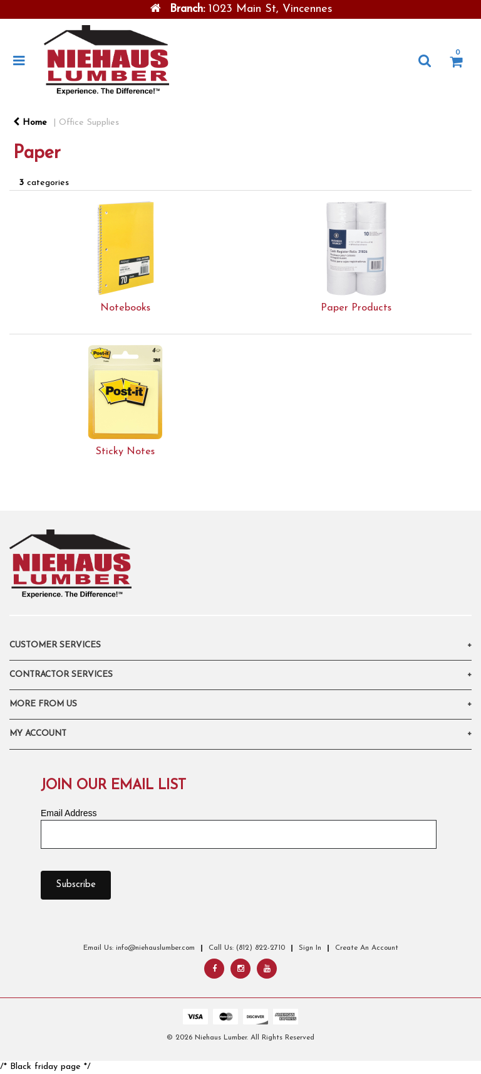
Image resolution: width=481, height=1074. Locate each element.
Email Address (68, 813)
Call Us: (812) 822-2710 (247, 948)
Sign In (310, 948)
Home (30, 122)
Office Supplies (89, 122)
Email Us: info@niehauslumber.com (139, 948)
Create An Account (366, 948)
